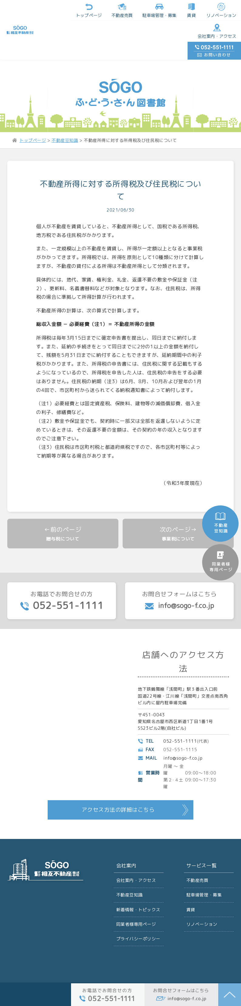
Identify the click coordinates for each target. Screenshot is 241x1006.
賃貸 (154, 10)
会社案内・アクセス (180, 31)
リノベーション (184, 10)
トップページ (52, 10)
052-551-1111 (180, 725)
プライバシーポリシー (138, 924)
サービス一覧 (201, 850)
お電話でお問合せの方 (62, 585)
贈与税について (62, 523)
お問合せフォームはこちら (179, 585)
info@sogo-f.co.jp (183, 742)
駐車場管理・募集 (204, 880)
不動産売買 (85, 10)
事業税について (178, 523)
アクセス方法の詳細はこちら (118, 794)
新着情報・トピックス (138, 895)
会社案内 (126, 850)
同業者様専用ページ (136, 909)
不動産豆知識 (129, 880)
